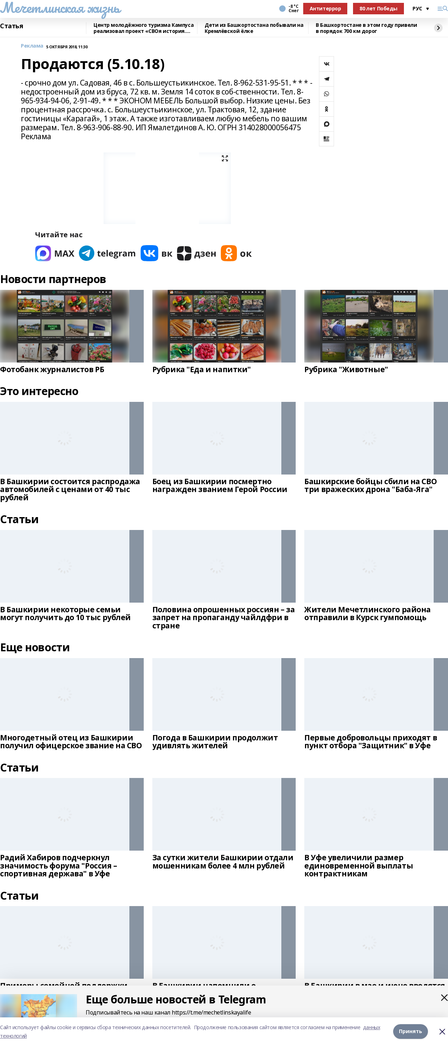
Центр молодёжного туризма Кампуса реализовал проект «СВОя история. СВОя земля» (144, 28)
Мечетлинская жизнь (59, 7)
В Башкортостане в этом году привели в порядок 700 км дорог (366, 28)
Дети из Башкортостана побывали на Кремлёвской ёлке (254, 28)
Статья (11, 26)
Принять (410, 1031)
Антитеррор (325, 8)
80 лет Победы (378, 8)
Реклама (32, 46)
